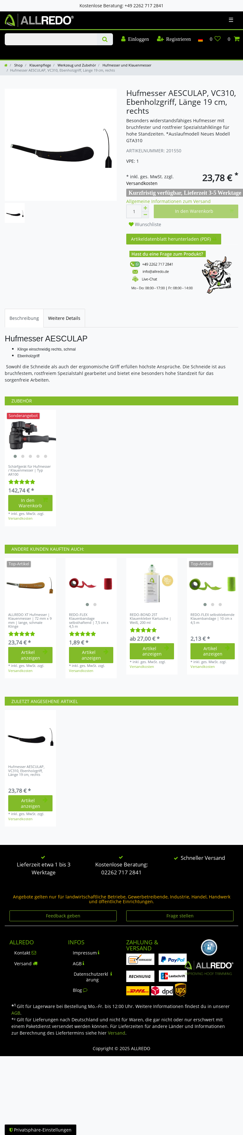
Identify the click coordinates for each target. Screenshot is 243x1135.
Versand (25, 964)
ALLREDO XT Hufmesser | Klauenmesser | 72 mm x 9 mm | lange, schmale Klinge (30, 620)
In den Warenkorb (204, 211)
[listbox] (30, 435)
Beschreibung (24, 318)
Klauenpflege (39, 65)
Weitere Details (64, 318)
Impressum (86, 953)
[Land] (200, 39)
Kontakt (25, 953)
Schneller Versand (203, 857)
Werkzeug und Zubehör (76, 65)
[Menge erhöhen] (145, 208)
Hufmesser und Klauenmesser (126, 65)
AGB (78, 964)
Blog (80, 990)
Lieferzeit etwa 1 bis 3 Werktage (44, 868)
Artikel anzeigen (34, 655)
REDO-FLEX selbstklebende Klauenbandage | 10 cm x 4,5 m (212, 619)
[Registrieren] (173, 39)
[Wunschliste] (215, 39)
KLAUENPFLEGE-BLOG (19, 52)
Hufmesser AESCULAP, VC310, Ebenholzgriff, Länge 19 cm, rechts (26, 771)
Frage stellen (180, 916)
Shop (18, 65)
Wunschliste (145, 224)
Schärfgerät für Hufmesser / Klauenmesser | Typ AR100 (29, 470)
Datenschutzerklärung (93, 977)
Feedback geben (63, 916)
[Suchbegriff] (51, 39)
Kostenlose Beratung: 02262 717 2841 (121, 868)
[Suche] (105, 39)
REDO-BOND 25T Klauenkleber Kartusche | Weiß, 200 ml (150, 619)
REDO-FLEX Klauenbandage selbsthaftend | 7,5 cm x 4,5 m (89, 620)
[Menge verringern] (145, 215)
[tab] (24, 318)
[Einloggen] (135, 39)
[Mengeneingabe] (133, 211)
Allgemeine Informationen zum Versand (168, 201)
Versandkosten (142, 183)
